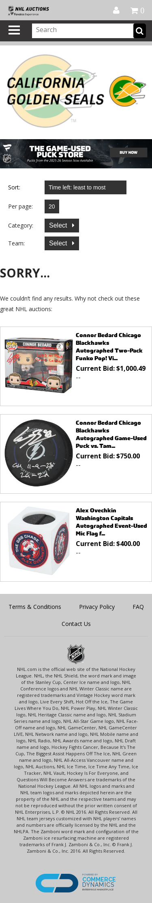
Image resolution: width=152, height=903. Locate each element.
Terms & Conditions (35, 607)
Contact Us (76, 624)
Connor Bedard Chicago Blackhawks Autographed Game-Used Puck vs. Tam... (111, 434)
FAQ (138, 607)
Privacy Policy (97, 607)
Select (59, 225)
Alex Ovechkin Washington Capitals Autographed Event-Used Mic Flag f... (111, 521)
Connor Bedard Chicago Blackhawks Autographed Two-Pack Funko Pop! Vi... (109, 346)
